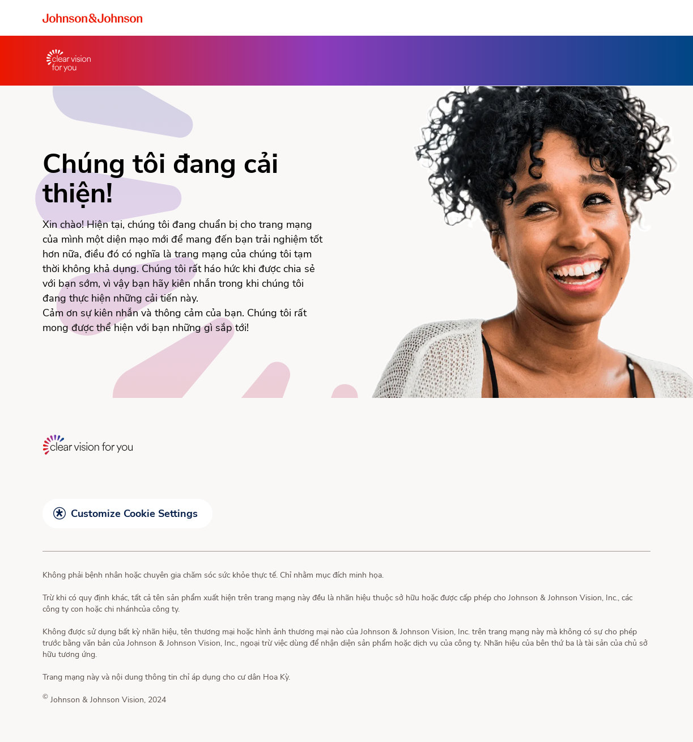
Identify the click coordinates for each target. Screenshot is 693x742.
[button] (127, 513)
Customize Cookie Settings (134, 513)
